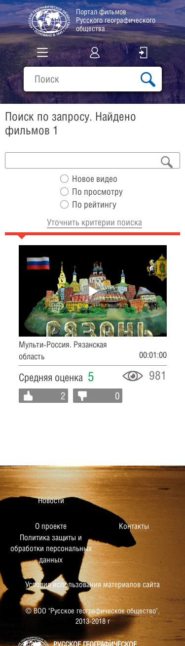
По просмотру (97, 191)
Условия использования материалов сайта (92, 584)
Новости (51, 500)
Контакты (134, 526)
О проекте (51, 526)
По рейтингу (94, 204)
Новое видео (94, 178)
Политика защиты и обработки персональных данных (51, 548)
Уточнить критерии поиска (94, 222)
